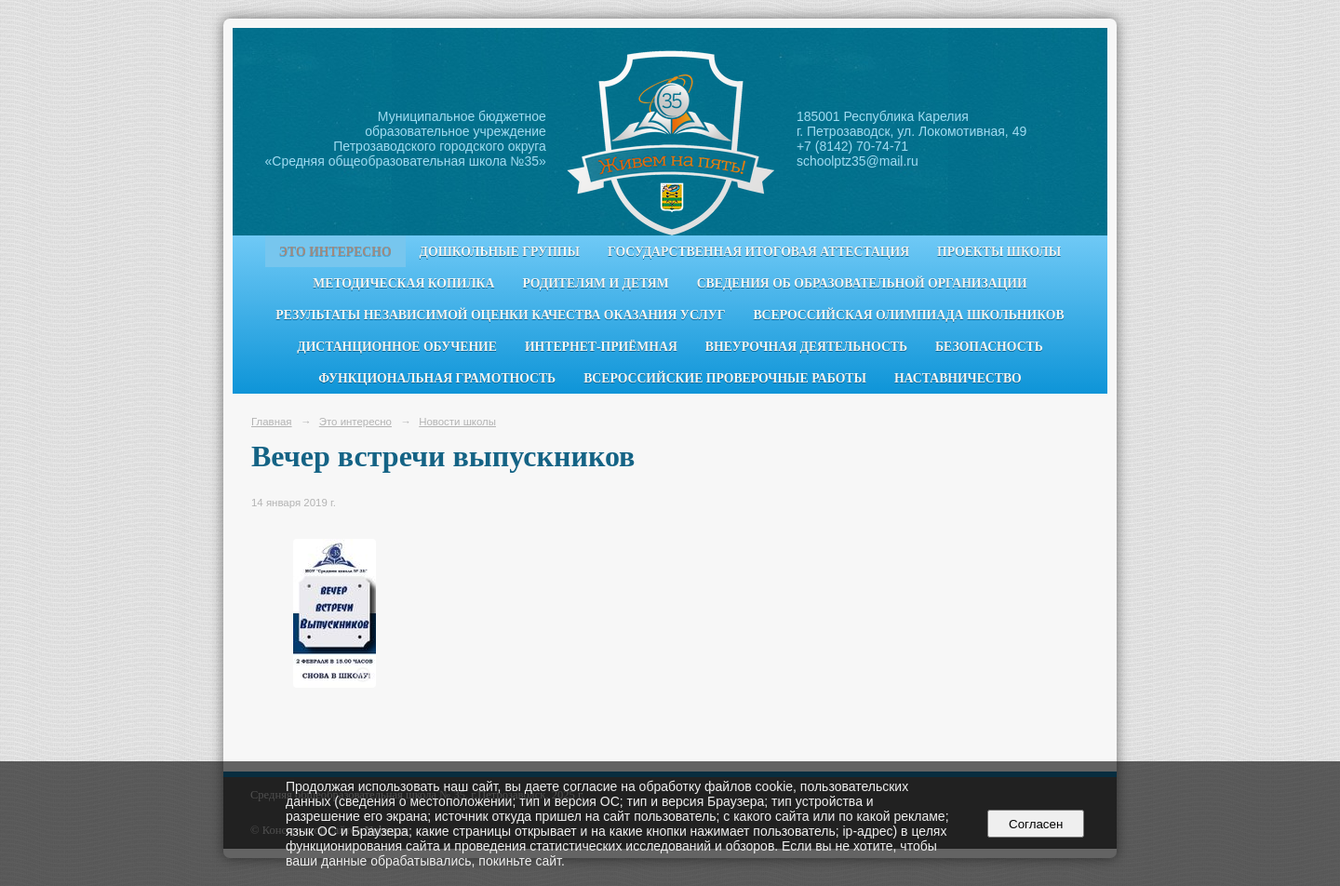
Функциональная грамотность (437, 378)
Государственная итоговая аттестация (758, 252)
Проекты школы (999, 252)
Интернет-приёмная (601, 347)
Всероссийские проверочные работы (724, 378)
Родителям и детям (595, 283)
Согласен (1036, 824)
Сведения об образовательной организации (862, 283)
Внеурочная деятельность (806, 347)
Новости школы (457, 421)
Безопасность (989, 347)
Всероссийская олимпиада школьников (908, 315)
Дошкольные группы (500, 252)
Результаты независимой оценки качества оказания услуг (500, 315)
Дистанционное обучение (397, 347)
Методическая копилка (403, 283)
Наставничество (958, 378)
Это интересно (335, 252)
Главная (271, 421)
